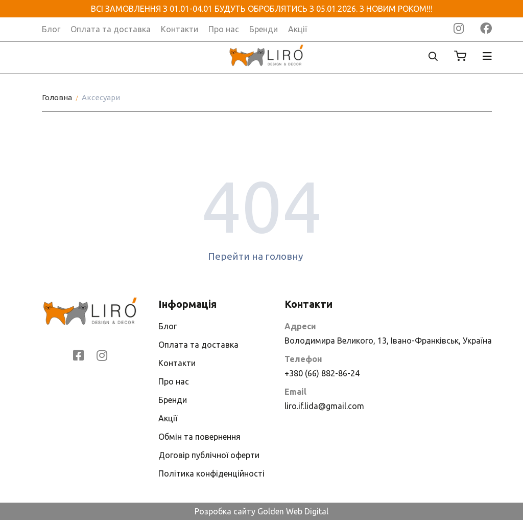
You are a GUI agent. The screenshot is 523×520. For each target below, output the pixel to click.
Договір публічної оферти (208, 455)
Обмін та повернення (199, 436)
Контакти (179, 29)
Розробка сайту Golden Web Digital (261, 511)
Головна (57, 97)
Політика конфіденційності (211, 473)
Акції (297, 29)
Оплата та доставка (110, 29)
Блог (51, 29)
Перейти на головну (262, 256)
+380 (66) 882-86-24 (322, 373)
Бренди (263, 29)
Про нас (223, 29)
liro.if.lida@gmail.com (324, 406)
